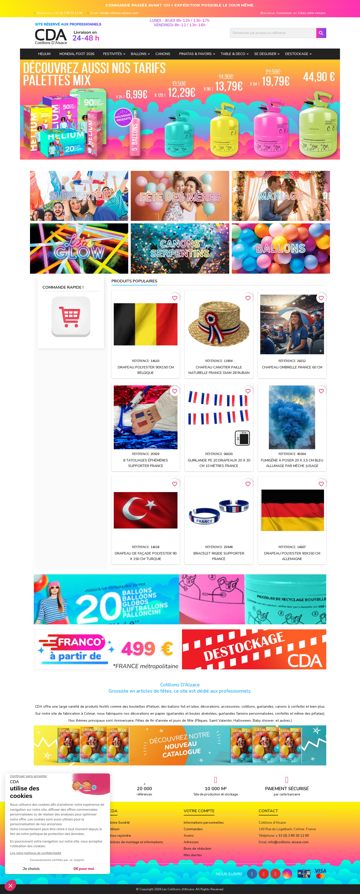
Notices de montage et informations (136, 842)
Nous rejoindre (120, 835)
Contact (268, 811)
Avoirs (189, 835)
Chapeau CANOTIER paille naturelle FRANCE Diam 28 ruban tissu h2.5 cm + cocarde (219, 373)
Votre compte (199, 811)
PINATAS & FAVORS (195, 54)
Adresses (191, 842)
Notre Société (119, 822)
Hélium (114, 829)
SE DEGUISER (265, 54)
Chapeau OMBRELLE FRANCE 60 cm (292, 367)
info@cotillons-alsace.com (119, 13)
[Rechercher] (278, 33)
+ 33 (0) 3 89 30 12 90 (67, 13)
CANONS (163, 54)
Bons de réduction (197, 848)
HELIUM (44, 54)
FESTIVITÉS (112, 54)
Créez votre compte (312, 13)
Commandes (193, 829)
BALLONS (138, 54)
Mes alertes (193, 855)
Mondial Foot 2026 (77, 54)
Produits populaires (134, 281)
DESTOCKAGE (296, 54)
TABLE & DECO (233, 54)
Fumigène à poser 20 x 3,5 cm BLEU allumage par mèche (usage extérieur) (292, 466)
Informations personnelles (204, 822)
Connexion (284, 13)
